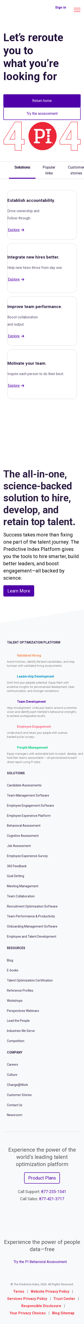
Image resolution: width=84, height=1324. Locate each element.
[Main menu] (77, 10)
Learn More (18, 591)
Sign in (60, 7)
